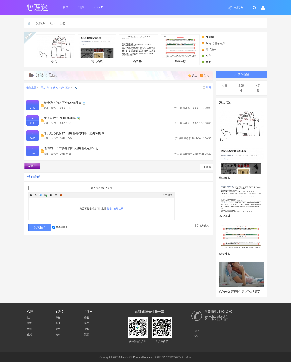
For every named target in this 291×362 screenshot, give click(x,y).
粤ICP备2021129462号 (169, 357)
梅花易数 (97, 49)
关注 (194, 75)
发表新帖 (243, 74)
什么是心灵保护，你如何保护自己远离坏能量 (74, 133)
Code (56, 195)
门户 (81, 7)
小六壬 (55, 49)
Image (41, 195)
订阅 (206, 75)
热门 (49, 87)
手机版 (187, 357)
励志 (62, 23)
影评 (58, 317)
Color (36, 195)
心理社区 (40, 23)
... (98, 5)
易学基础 (138, 49)
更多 (67, 87)
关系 (86, 334)
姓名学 (210, 37)
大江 (46, 108)
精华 (61, 87)
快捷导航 (238, 7)
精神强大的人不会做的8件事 (63, 102)
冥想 (29, 323)
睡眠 (86, 317)
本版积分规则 (201, 225)
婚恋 (58, 328)
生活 (29, 334)
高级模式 (167, 195)
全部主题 (31, 87)
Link (46, 195)
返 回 (208, 166)
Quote (51, 195)
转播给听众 (60, 227)
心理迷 (29, 23)
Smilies (61, 195)
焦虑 (29, 328)
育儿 (58, 323)
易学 (66, 7)
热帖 (55, 87)
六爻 (208, 62)
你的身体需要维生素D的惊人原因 (240, 291)
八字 (208, 55)
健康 (58, 334)
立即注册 (118, 208)
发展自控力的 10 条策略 (60, 118)
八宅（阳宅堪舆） (217, 43)
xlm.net (151, 357)
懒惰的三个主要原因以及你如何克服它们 (71, 148)
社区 (53, 23)
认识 (86, 323)
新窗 (208, 87)
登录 (109, 208)
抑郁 (86, 328)
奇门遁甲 (211, 49)
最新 (43, 87)
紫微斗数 (180, 49)
